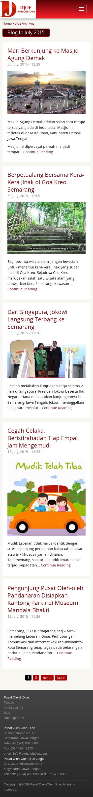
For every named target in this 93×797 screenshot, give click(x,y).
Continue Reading (38, 151)
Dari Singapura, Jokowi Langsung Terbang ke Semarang (37, 319)
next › (47, 677)
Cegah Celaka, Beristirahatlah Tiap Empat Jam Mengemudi (42, 438)
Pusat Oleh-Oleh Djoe (19, 728)
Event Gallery (13, 708)
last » (61, 677)
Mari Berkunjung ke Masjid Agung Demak (43, 54)
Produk (9, 702)
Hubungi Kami (14, 718)
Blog (7, 712)
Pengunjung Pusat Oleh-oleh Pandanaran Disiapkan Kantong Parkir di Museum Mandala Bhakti (45, 599)
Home (7, 23)
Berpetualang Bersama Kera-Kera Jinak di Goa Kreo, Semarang (45, 182)
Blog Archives (24, 23)
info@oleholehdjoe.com (30, 753)
